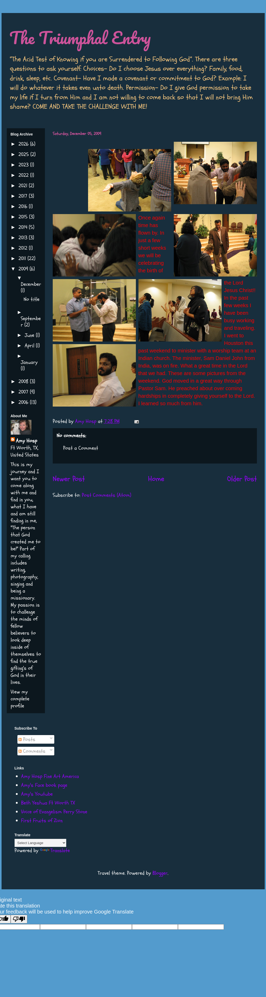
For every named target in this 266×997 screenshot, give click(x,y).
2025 (24, 154)
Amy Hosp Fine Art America (50, 776)
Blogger (160, 873)
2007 (24, 391)
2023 (24, 164)
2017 (23, 196)
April (30, 345)
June (30, 335)
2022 (24, 175)
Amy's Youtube (37, 793)
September (31, 321)
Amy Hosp (26, 440)
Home (156, 479)
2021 (23, 185)
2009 (24, 268)
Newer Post (69, 479)
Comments (31, 751)
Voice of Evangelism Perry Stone (54, 811)
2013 (23, 237)
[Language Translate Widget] (40, 843)
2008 (24, 381)
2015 (23, 216)
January (29, 362)
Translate (55, 850)
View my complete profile (20, 698)
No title (31, 299)
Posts (26, 739)
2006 (24, 402)
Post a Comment (80, 448)
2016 (23, 206)
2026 (24, 143)
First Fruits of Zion (42, 820)
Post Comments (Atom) (106, 495)
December (31, 284)
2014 (23, 227)
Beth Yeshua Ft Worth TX (48, 802)
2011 (23, 258)
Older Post (242, 479)
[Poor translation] (19, 919)
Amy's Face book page (44, 785)
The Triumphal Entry (80, 37)
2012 (23, 248)
